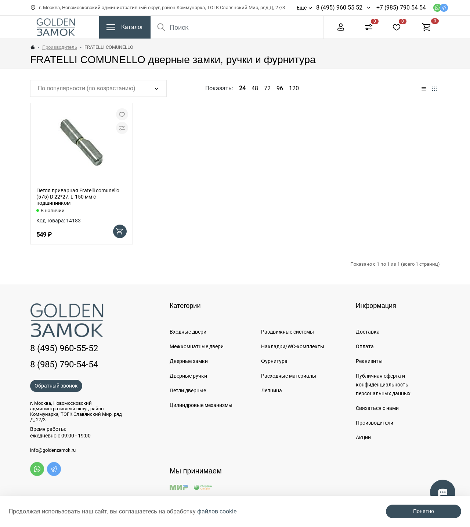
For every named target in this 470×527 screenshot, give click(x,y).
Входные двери (188, 332)
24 (242, 88)
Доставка (368, 332)
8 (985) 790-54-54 (64, 364)
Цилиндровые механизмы (201, 405)
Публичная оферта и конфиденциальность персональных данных (383, 384)
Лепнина (271, 390)
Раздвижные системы (287, 332)
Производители (374, 423)
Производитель (59, 47)
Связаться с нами (377, 408)
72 (267, 88)
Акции (363, 437)
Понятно (423, 511)
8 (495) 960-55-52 (339, 7)
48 (255, 88)
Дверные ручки (188, 376)
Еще (302, 8)
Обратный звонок (56, 386)
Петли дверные (188, 390)
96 (279, 88)
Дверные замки (189, 361)
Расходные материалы (288, 376)
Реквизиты (369, 361)
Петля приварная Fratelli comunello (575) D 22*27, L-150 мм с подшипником (77, 197)
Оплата (365, 346)
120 (294, 88)
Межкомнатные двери (197, 346)
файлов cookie (216, 511)
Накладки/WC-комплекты (292, 346)
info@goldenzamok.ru (53, 450)
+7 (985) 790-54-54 (401, 7)
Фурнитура (274, 361)
